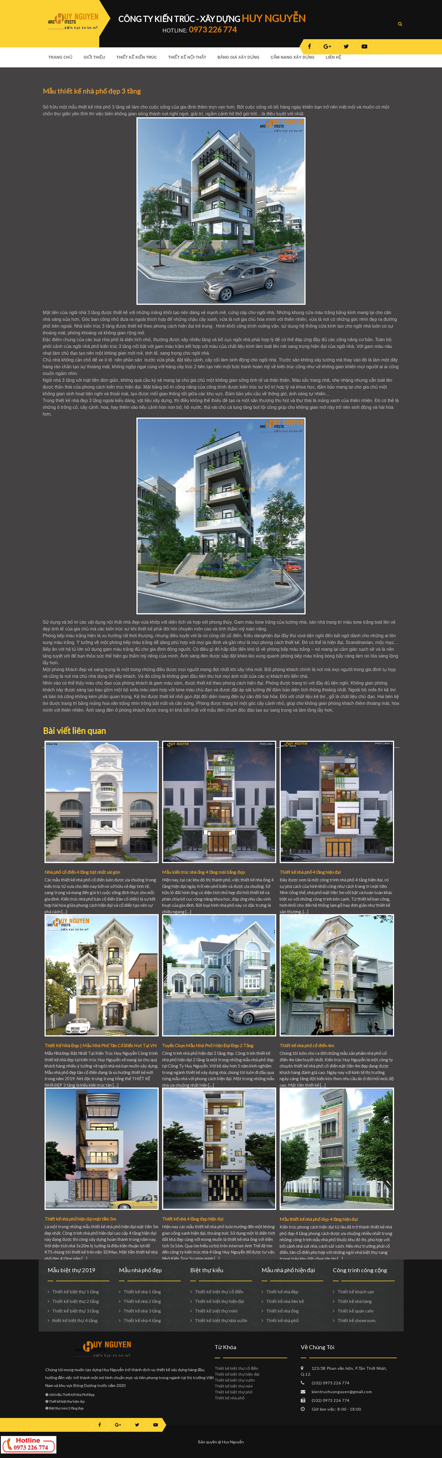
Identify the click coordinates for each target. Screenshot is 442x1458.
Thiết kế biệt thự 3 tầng (75, 1310)
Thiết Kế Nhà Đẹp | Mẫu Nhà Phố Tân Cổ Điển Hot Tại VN (101, 1045)
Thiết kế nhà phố (282, 1320)
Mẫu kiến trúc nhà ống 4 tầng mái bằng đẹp (203, 872)
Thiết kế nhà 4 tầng (142, 1320)
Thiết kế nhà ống (282, 1310)
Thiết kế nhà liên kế (285, 1301)
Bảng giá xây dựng (238, 57)
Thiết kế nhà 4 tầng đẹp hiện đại (192, 1218)
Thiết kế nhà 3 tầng (142, 1310)
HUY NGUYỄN (274, 18)
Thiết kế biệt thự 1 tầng (75, 1291)
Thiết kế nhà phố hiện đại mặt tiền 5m (80, 1218)
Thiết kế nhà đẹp (282, 1291)
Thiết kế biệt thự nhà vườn (221, 1320)
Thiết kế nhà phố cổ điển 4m (307, 1045)
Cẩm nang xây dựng (293, 57)
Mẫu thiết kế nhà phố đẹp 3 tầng (92, 91)
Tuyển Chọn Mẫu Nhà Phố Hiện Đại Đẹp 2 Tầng (207, 1045)
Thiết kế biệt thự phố (233, 1391)
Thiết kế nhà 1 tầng (142, 1291)
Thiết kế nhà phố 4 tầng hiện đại (310, 872)
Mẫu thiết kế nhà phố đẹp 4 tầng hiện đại (318, 1219)
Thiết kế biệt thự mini (216, 1310)
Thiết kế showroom (356, 1320)
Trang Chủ (60, 57)
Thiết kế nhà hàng (354, 1301)
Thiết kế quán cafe (355, 1310)
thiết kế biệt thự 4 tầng (75, 1320)
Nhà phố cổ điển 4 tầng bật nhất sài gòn (82, 872)
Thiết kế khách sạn (355, 1291)
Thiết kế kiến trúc (136, 57)
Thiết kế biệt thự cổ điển (219, 1291)
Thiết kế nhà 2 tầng (142, 1301)
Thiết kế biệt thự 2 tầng (75, 1301)
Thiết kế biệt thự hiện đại (219, 1301)
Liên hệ (333, 57)
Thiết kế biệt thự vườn (235, 1380)
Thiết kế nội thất (187, 57)
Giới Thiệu (94, 57)
